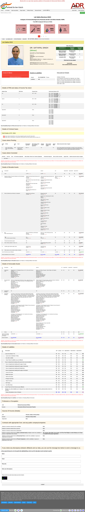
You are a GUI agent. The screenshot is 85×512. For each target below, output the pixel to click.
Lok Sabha (7, 10)
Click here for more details (70, 60)
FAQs (34, 502)
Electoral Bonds (38, 10)
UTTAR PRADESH (17, 38)
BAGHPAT (25, 38)
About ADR (74, 10)
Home (2, 10)
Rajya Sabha (22, 10)
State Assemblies (14, 10)
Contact (24, 502)
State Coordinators (17, 502)
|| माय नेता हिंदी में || (46, 10)
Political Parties (30, 10)
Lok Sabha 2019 (9, 38)
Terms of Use (29, 502)
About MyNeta (81, 10)
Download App (56, 510)
